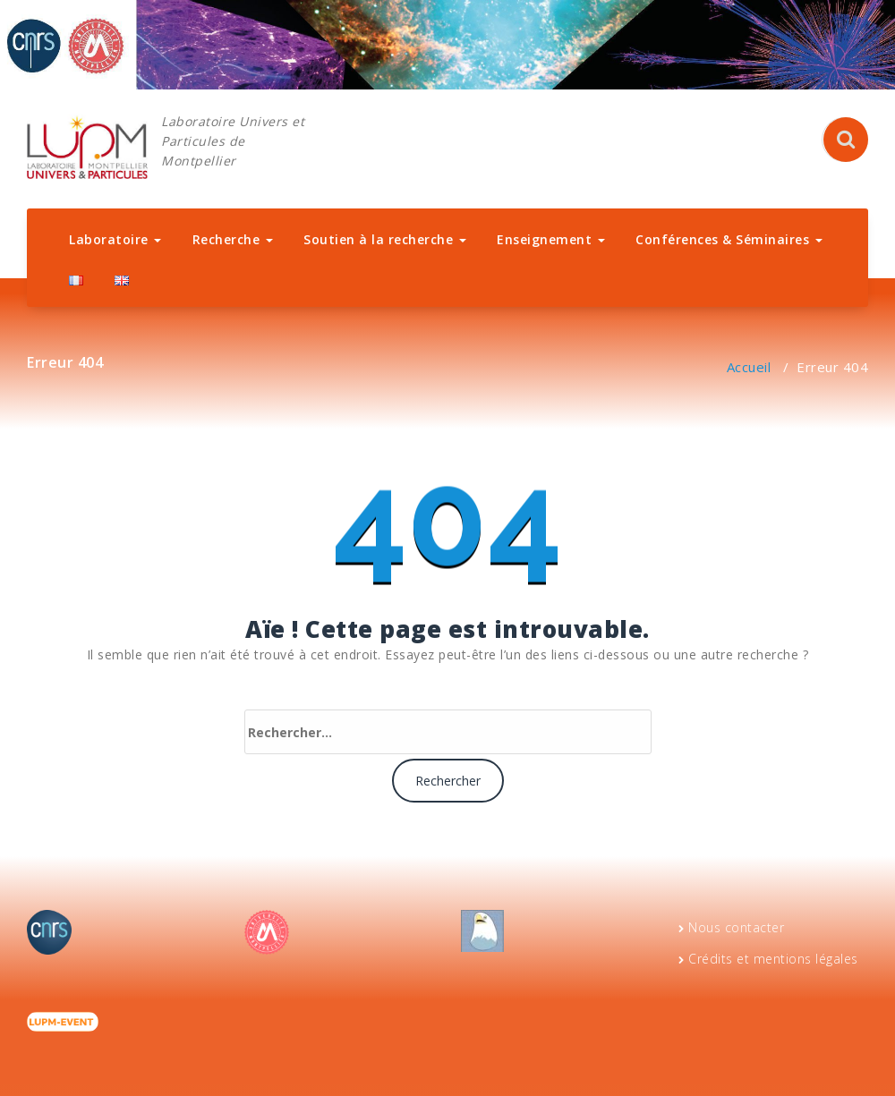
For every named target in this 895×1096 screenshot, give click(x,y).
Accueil (749, 367)
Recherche (232, 239)
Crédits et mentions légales (773, 958)
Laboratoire (115, 239)
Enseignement (551, 239)
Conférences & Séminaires (729, 239)
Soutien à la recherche (384, 239)
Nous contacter (736, 927)
